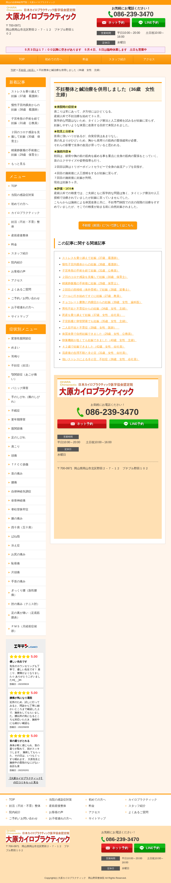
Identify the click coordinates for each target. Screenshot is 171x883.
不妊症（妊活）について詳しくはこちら (107, 225)
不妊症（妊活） (27, 70)
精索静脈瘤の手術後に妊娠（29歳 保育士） (91, 283)
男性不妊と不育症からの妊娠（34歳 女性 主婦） (95, 308)
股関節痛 (17, 428)
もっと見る (18, 163)
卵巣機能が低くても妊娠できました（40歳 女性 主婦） (99, 340)
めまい (15, 347)
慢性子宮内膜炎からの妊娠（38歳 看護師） (91, 264)
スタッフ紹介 (117, 59)
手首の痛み (18, 581)
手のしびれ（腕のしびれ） (25, 399)
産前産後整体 (19, 235)
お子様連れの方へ (22, 307)
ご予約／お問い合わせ (25, 298)
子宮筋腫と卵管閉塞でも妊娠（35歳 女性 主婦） (95, 321)
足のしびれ (18, 437)
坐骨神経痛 (18, 500)
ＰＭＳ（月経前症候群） (24, 628)
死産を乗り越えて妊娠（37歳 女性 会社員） (93, 314)
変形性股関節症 (21, 338)
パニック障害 (19, 388)
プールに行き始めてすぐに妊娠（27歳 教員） (92, 295)
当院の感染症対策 (22, 194)
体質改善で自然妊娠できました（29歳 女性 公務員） (98, 333)
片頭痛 (15, 572)
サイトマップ (19, 316)
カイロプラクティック (25, 212)
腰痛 (14, 482)
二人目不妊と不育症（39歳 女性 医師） (91, 327)
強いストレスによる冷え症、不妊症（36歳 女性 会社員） (100, 359)
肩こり (15, 446)
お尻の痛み (18, 554)
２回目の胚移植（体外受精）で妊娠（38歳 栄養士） (96, 289)
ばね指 (15, 536)
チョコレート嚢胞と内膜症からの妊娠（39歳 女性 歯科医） (102, 302)
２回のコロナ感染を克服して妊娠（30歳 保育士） (95, 276)
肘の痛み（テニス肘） (25, 603)
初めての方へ (53, 59)
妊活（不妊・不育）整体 (25, 224)
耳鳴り (15, 356)
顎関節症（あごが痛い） (24, 377)
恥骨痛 (15, 563)
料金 (85, 59)
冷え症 (15, 545)
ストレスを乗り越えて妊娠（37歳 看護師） (91, 257)
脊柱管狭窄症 (19, 509)
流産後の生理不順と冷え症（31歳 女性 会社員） (95, 352)
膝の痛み (17, 518)
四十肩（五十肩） (22, 527)
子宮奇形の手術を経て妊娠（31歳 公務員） (91, 270)
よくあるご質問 (21, 289)
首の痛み (17, 473)
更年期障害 (18, 419)
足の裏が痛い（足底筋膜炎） (25, 615)
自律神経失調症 (21, 491)
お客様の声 (18, 271)
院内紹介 (17, 262)
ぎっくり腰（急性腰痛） (24, 593)
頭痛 (14, 455)
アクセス (149, 59)
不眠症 (15, 410)
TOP (22, 59)
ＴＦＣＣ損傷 (19, 464)
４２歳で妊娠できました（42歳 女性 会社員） (93, 346)
